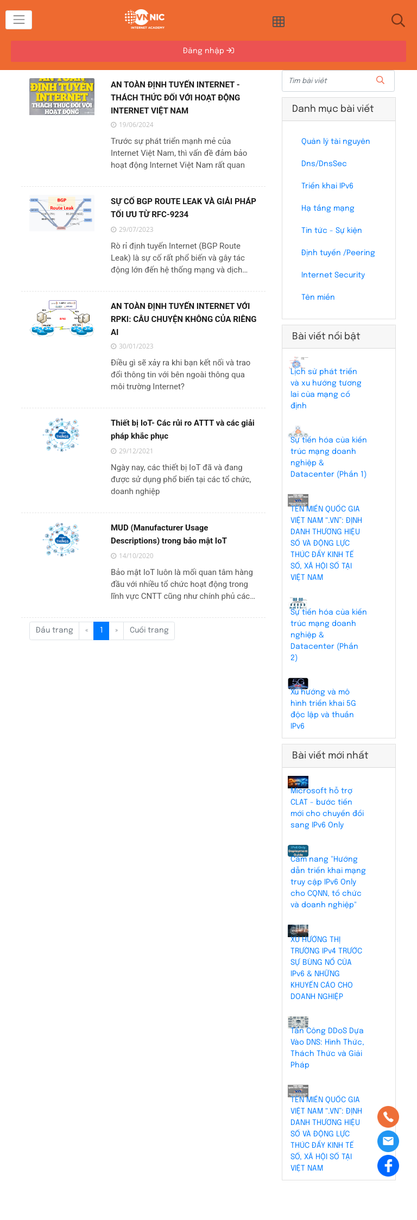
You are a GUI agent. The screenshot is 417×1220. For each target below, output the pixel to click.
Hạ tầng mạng (328, 208)
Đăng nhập (208, 51)
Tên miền (318, 297)
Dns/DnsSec (324, 164)
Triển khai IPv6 (327, 186)
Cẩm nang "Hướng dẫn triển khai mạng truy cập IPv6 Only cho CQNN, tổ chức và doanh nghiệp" (328, 882)
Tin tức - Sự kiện (331, 231)
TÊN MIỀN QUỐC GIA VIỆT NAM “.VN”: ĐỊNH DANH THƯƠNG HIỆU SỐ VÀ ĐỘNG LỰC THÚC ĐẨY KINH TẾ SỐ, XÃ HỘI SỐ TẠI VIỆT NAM (326, 543)
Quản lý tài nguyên (335, 142)
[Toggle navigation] (18, 19)
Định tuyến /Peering (338, 253)
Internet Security (333, 275)
